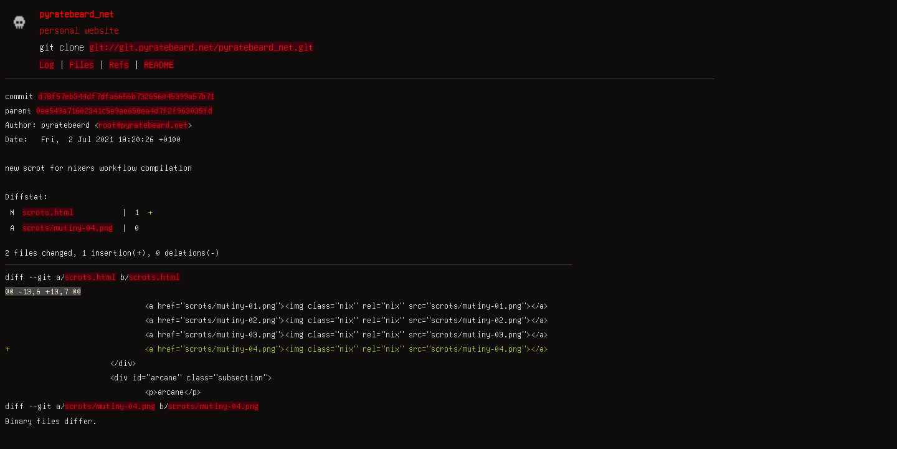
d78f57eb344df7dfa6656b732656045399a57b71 (126, 96)
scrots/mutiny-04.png (67, 227)
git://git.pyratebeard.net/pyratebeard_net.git (201, 47)
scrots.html (48, 212)
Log (46, 64)
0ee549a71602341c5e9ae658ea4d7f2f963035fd (124, 110)
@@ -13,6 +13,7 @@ (43, 291)
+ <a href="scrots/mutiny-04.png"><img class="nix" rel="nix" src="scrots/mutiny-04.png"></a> (276, 348)
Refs (119, 64)
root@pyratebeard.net (143, 124)
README (159, 64)
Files (81, 64)
